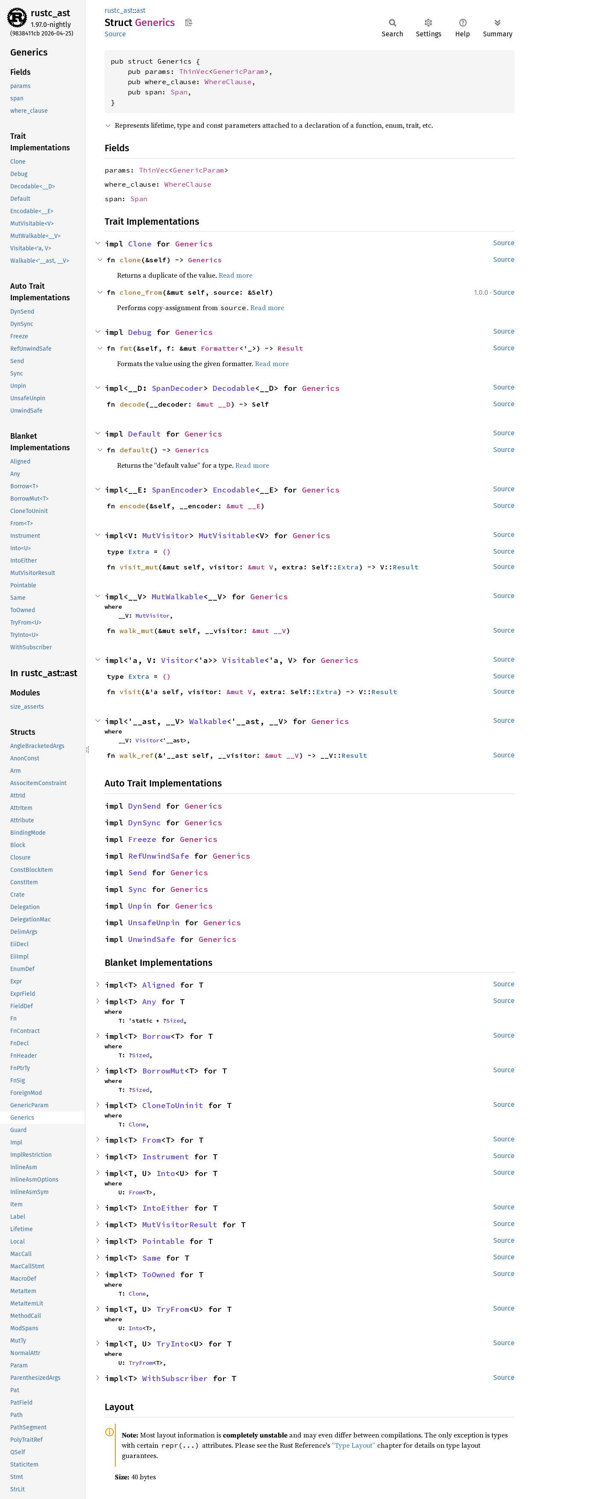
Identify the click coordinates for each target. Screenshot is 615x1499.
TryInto (172, 1344)
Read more (235, 275)
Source (115, 34)
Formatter (220, 348)
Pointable (163, 1241)
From (151, 1140)
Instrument (165, 1157)
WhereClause (228, 81)
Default (144, 434)
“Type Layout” (353, 1445)
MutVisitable (227, 535)
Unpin (140, 906)
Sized (174, 1020)
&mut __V (269, 630)
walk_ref (137, 755)
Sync (137, 889)
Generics (194, 244)
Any (149, 1001)
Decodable (234, 388)
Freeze (142, 839)
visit (130, 691)
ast (141, 10)
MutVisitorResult (179, 1224)
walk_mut (137, 630)
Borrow (156, 1036)
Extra (138, 551)
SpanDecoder (177, 388)
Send (137, 872)
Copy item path (189, 22)
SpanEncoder (177, 490)
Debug (140, 332)
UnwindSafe (151, 939)
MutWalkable (177, 596)
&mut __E (243, 506)
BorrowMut (163, 1071)
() (166, 551)
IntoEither (165, 1208)
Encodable (234, 490)
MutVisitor (165, 535)
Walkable (208, 721)
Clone (140, 244)
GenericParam (238, 71)
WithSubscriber (175, 1378)
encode (132, 506)
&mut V (260, 567)
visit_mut (139, 567)
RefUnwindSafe (158, 856)
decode (132, 404)
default (134, 450)
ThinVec (194, 71)
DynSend (144, 806)
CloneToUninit (172, 1105)
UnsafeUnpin (154, 922)
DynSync (144, 822)
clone (130, 259)
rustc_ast (50, 13)
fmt (126, 348)
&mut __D (213, 404)
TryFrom (172, 1309)
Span (178, 92)
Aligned (158, 985)
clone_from (141, 292)
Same (151, 1258)
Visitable (243, 660)
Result (290, 348)
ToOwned (158, 1274)
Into (165, 1173)
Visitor (177, 660)
